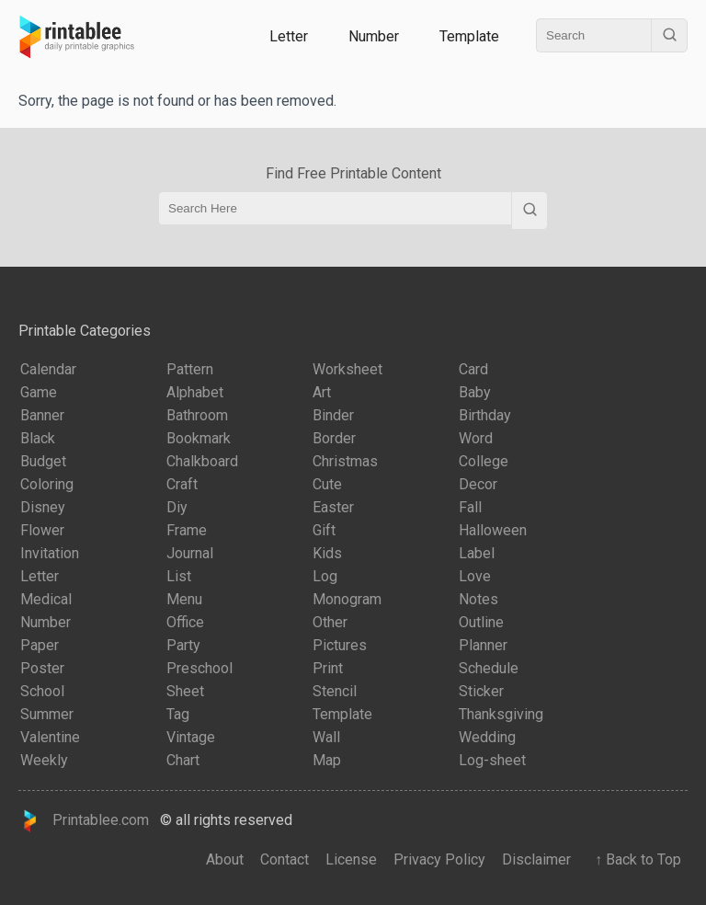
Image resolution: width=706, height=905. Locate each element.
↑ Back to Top (634, 859)
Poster (42, 668)
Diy (177, 507)
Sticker (481, 691)
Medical (46, 599)
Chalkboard (202, 461)
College (483, 461)
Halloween (493, 530)
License (351, 859)
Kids (327, 553)
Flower (42, 530)
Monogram (347, 599)
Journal (189, 553)
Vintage (190, 737)
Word (476, 438)
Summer (47, 714)
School (42, 691)
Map (327, 760)
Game (38, 392)
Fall (470, 507)
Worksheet (347, 369)
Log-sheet (492, 760)
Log (325, 576)
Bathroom (197, 415)
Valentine (50, 737)
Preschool (199, 668)
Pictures (340, 645)
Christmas (345, 461)
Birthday (485, 415)
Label (477, 553)
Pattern (189, 369)
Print (328, 668)
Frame (186, 530)
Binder (333, 415)
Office (185, 622)
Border (334, 438)
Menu (184, 599)
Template (469, 36)
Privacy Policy (439, 859)
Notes (478, 599)
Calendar (48, 369)
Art (322, 392)
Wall (326, 737)
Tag (177, 714)
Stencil (335, 691)
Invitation (49, 553)
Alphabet (194, 392)
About (225, 859)
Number (373, 36)
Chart (182, 760)
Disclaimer (536, 859)
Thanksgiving (501, 714)
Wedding (487, 737)
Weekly (44, 760)
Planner (483, 645)
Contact (284, 859)
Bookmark (198, 438)
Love (475, 576)
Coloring (47, 484)
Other (330, 622)
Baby (475, 392)
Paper (39, 645)
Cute (327, 484)
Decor (478, 484)
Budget (43, 461)
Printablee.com (83, 820)
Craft (182, 484)
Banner (42, 415)
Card (473, 369)
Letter (288, 36)
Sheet (185, 691)
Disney (42, 507)
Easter (333, 507)
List (178, 576)
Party (183, 645)
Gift (324, 530)
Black (37, 438)
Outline (481, 622)
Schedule (488, 668)
